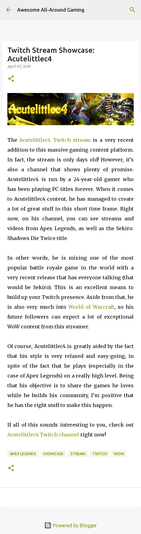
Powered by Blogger (70, 525)
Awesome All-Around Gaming (50, 10)
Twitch (99, 454)
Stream (77, 454)
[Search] (132, 9)
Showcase (53, 454)
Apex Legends (23, 454)
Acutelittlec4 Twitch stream (54, 140)
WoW (119, 454)
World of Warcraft (91, 307)
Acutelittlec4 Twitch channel (43, 434)
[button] (11, 79)
